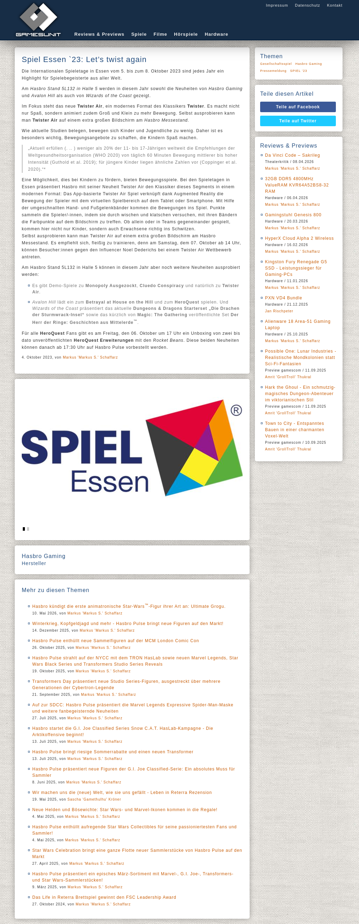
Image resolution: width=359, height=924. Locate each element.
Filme (160, 34)
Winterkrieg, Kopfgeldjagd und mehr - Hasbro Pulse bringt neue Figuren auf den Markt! (128, 623)
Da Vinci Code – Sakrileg (292, 155)
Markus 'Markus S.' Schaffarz (90, 357)
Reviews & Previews (99, 34)
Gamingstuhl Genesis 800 (293, 214)
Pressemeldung (273, 71)
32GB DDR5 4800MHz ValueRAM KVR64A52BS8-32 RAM (297, 185)
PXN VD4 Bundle (283, 297)
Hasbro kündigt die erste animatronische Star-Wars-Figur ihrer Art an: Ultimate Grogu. (129, 606)
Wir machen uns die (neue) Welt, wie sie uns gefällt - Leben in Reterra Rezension (122, 792)
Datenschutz (307, 5)
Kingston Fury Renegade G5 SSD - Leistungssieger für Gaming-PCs (296, 268)
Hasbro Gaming (309, 64)
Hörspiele (186, 34)
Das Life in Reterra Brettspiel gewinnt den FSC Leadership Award (104, 897)
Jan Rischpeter (279, 311)
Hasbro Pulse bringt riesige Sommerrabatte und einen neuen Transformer (113, 751)
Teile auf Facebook (298, 106)
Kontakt (335, 5)
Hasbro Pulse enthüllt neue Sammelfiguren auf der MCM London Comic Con (115, 640)
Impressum (277, 5)
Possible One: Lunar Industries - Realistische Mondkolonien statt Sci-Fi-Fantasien (300, 357)
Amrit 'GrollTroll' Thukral (288, 377)
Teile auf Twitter (298, 120)
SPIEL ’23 (298, 71)
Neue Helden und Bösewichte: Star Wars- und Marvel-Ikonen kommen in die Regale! (124, 809)
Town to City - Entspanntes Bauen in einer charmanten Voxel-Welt (294, 430)
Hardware (216, 34)
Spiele (139, 34)
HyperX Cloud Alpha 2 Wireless (299, 238)
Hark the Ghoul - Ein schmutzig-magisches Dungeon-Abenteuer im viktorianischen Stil (300, 393)
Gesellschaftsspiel (276, 64)
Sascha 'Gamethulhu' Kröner (94, 799)
